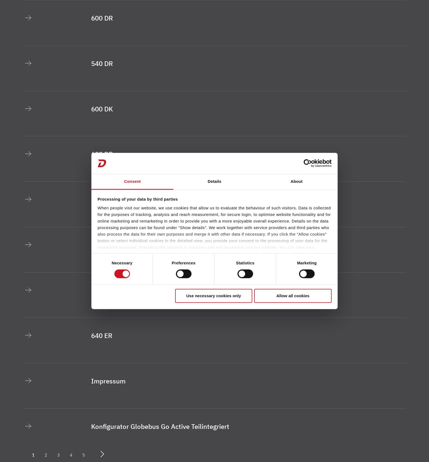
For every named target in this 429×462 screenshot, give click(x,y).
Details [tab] (214, 181)
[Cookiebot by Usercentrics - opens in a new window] (308, 163)
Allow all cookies (292, 295)
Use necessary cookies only (213, 295)
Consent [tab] (132, 181)
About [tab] (297, 181)
